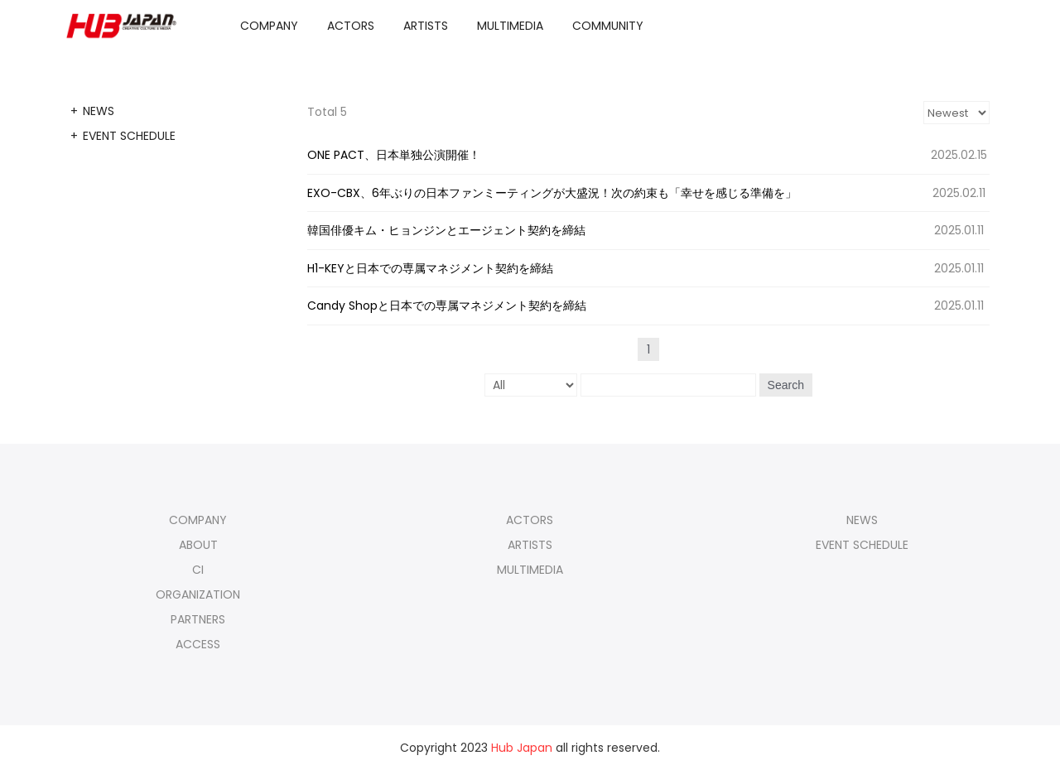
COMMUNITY (607, 25)
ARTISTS (425, 25)
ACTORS (350, 25)
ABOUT (198, 545)
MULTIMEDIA (510, 25)
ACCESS (198, 644)
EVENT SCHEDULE (129, 136)
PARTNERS (198, 619)
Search (786, 385)
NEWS (98, 111)
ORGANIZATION (198, 594)
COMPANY (269, 25)
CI (198, 569)
